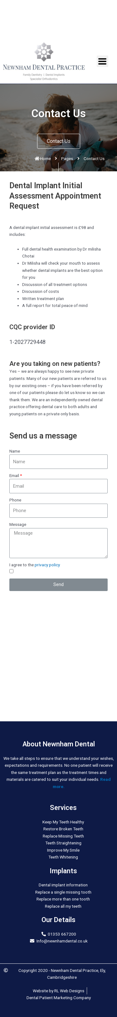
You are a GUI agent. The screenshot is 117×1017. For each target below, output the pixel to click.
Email (14, 475)
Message (17, 524)
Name (14, 451)
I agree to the (34, 564)
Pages (67, 158)
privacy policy (47, 564)
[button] (58, 141)
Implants (63, 871)
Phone (15, 499)
